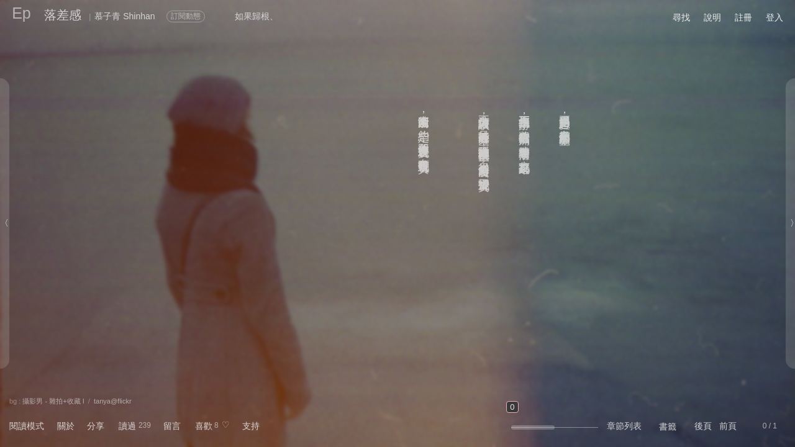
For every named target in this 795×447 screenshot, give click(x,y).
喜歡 (203, 426)
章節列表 (624, 426)
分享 (95, 426)
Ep (21, 13)
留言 (172, 426)
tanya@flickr (113, 401)
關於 (66, 426)
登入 (774, 17)
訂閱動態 (186, 16)
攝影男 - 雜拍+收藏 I (53, 401)
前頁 (728, 426)
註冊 (743, 17)
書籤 (667, 426)
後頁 (703, 426)
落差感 (62, 15)
